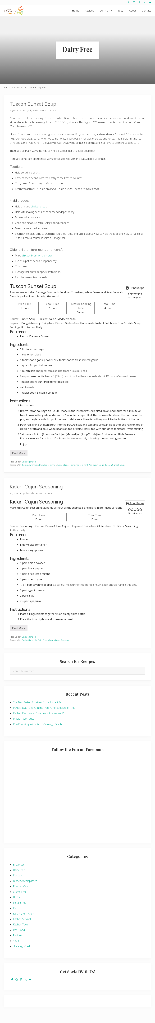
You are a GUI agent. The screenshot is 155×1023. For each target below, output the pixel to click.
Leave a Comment (47, 120)
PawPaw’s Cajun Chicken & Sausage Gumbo (38, 734)
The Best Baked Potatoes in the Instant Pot (38, 712)
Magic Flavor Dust (23, 729)
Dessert (17, 886)
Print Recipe (135, 298)
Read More (18, 464)
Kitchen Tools (21, 935)
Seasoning (65, 650)
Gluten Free (63, 475)
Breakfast (18, 875)
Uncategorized (29, 471)
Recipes (17, 946)
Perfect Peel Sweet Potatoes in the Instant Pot (39, 723)
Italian (95, 475)
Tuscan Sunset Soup (33, 114)
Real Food (19, 940)
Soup (101, 475)
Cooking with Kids (30, 475)
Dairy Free (44, 475)
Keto (15, 918)
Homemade (75, 475)
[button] (129, 304)
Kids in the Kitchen (23, 924)
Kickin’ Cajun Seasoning (36, 497)
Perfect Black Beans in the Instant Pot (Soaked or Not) (44, 718)
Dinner (53, 475)
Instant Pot (87, 475)
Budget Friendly (29, 650)
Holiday (17, 907)
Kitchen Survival (22, 929)
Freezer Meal (20, 897)
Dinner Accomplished (25, 891)
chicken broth (38, 217)
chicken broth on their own (37, 266)
